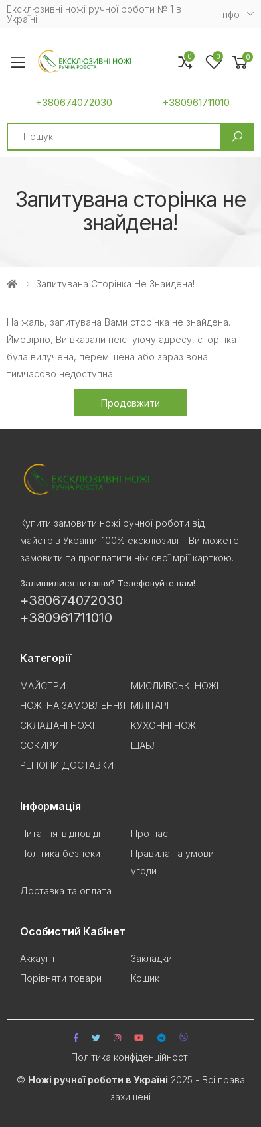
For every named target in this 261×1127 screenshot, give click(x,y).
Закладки (151, 958)
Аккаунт (38, 958)
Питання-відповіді (60, 833)
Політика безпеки (60, 853)
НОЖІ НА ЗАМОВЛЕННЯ (73, 705)
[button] (240, 62)
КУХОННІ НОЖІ (164, 725)
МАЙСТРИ (43, 685)
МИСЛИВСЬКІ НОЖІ (174, 685)
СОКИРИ (39, 745)
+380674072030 (73, 103)
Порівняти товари (61, 978)
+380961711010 (196, 103)
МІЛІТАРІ (150, 705)
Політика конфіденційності (130, 1057)
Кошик (145, 978)
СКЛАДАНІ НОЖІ (57, 725)
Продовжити (130, 403)
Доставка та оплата (66, 890)
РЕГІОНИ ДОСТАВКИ (67, 765)
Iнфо (230, 14)
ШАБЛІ (145, 745)
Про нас (149, 833)
